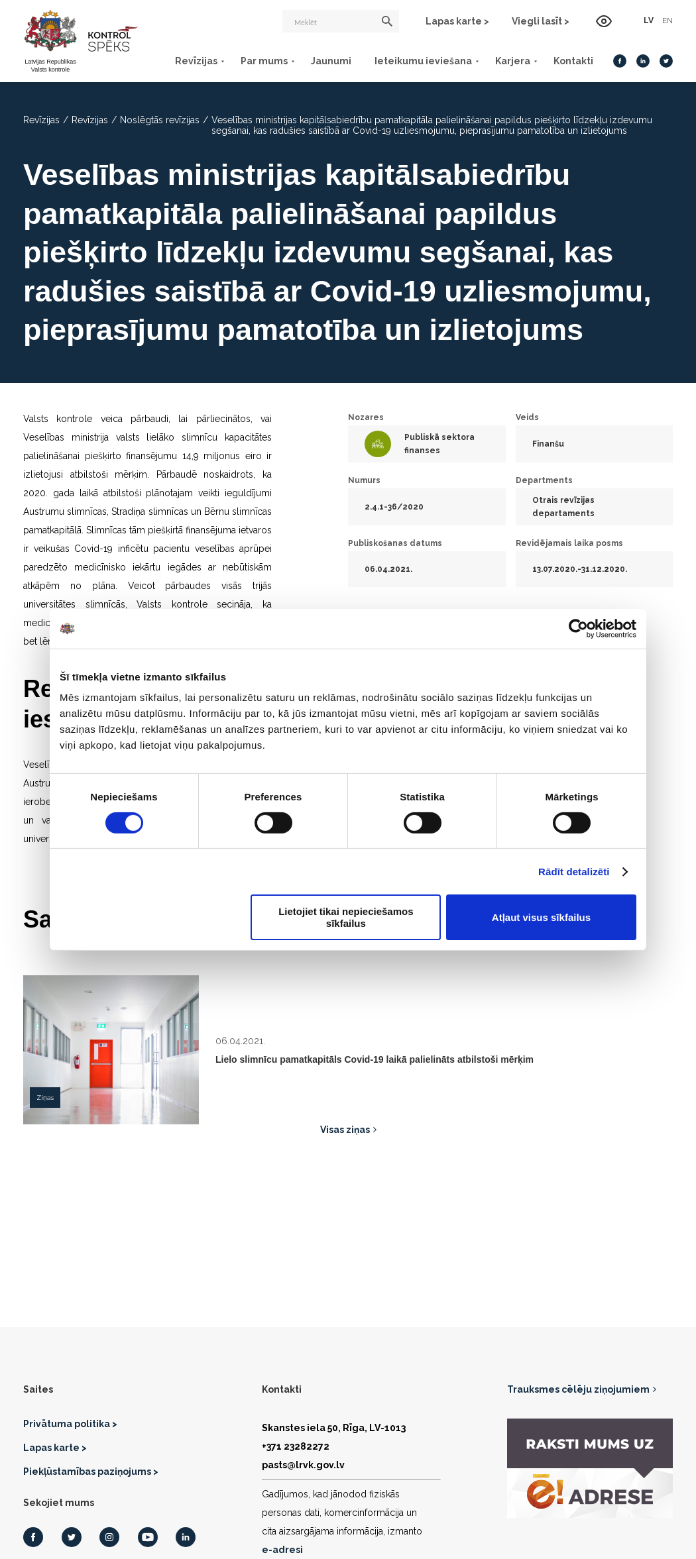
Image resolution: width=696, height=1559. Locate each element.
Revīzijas (196, 61)
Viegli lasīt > (540, 21)
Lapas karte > (457, 21)
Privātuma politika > (70, 1424)
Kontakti (573, 61)
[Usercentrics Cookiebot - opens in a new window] (578, 628)
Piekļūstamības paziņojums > (90, 1471)
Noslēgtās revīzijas (160, 120)
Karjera (512, 61)
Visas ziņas (345, 1129)
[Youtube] (148, 1537)
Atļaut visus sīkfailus (541, 917)
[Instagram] (109, 1537)
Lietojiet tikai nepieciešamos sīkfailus (345, 917)
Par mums (264, 61)
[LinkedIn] (643, 61)
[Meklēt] (340, 21)
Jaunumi (331, 61)
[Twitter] (666, 61)
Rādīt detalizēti (573, 871)
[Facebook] (619, 61)
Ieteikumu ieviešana (423, 61)
